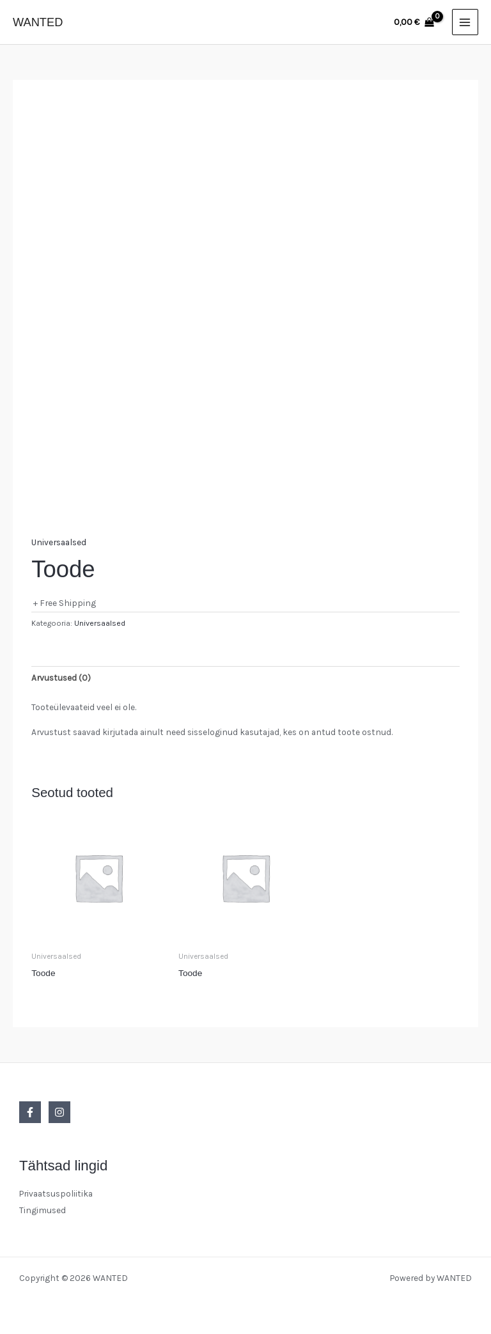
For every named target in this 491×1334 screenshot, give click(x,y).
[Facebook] (30, 1112)
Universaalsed (58, 542)
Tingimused (42, 1210)
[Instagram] (59, 1112)
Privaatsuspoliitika (56, 1193)
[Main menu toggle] (465, 22)
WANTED (38, 22)
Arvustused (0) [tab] (61, 677)
